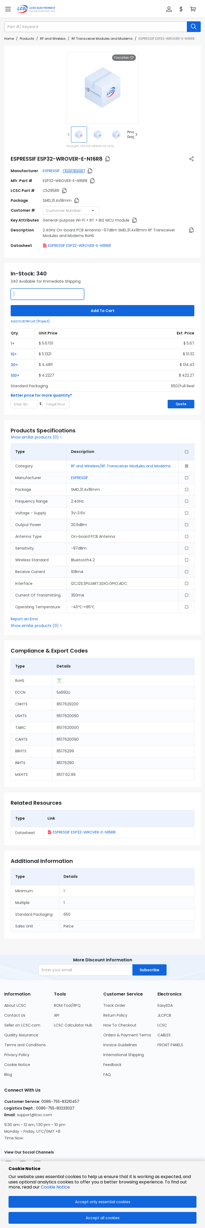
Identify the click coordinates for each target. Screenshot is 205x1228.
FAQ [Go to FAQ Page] (107, 1074)
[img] (79, 135)
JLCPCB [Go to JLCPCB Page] (164, 1015)
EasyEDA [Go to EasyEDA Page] (165, 1005)
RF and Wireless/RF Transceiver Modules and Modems (121, 466)
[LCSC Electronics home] (36, 9)
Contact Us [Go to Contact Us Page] (14, 1015)
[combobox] (71, 210)
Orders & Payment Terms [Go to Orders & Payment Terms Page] (127, 1035)
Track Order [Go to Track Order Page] (114, 1005)
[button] (169, 9)
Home (9, 38)
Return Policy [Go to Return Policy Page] (115, 1015)
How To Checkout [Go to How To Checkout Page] (119, 1025)
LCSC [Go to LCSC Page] (162, 1025)
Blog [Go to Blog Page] (8, 1074)
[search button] (194, 26)
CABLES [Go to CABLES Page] (164, 1035)
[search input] (96, 26)
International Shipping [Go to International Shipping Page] (123, 1054)
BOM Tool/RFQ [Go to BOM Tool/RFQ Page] (67, 1005)
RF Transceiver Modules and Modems (102, 38)
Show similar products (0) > (36, 437)
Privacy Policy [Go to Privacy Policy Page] (16, 1054)
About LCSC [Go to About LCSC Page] (15, 1005)
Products (27, 38)
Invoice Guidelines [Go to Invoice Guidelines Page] (120, 1045)
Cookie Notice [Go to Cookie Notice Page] (17, 1064)
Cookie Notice (55, 1187)
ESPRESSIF (52, 170)
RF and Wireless (53, 38)
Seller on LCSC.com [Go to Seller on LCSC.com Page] (22, 1025)
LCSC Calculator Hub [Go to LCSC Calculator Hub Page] (73, 1025)
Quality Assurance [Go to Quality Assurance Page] (21, 1035)
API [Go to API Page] (56, 1015)
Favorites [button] (124, 57)
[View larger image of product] (102, 88)
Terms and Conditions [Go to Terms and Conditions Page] (25, 1045)
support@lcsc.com (34, 1115)
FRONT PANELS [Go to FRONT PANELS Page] (170, 1045)
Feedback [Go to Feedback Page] (112, 1064)
